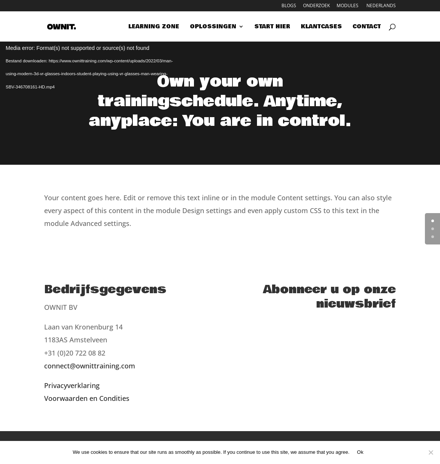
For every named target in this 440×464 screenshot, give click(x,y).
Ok (360, 452)
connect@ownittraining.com (89, 365)
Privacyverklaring (72, 385)
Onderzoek (316, 6)
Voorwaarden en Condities (86, 398)
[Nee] (430, 452)
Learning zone (153, 27)
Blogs (289, 6)
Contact (366, 27)
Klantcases (321, 27)
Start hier (272, 27)
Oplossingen (213, 27)
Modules (347, 6)
